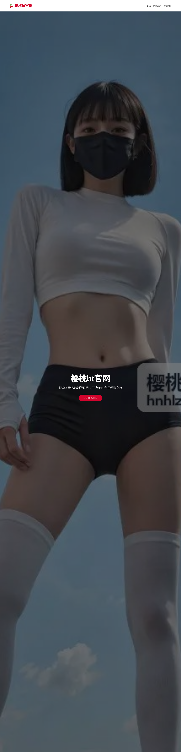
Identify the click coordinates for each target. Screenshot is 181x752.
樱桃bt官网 (24, 6)
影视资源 (157, 6)
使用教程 (167, 6)
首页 (149, 6)
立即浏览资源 (90, 398)
